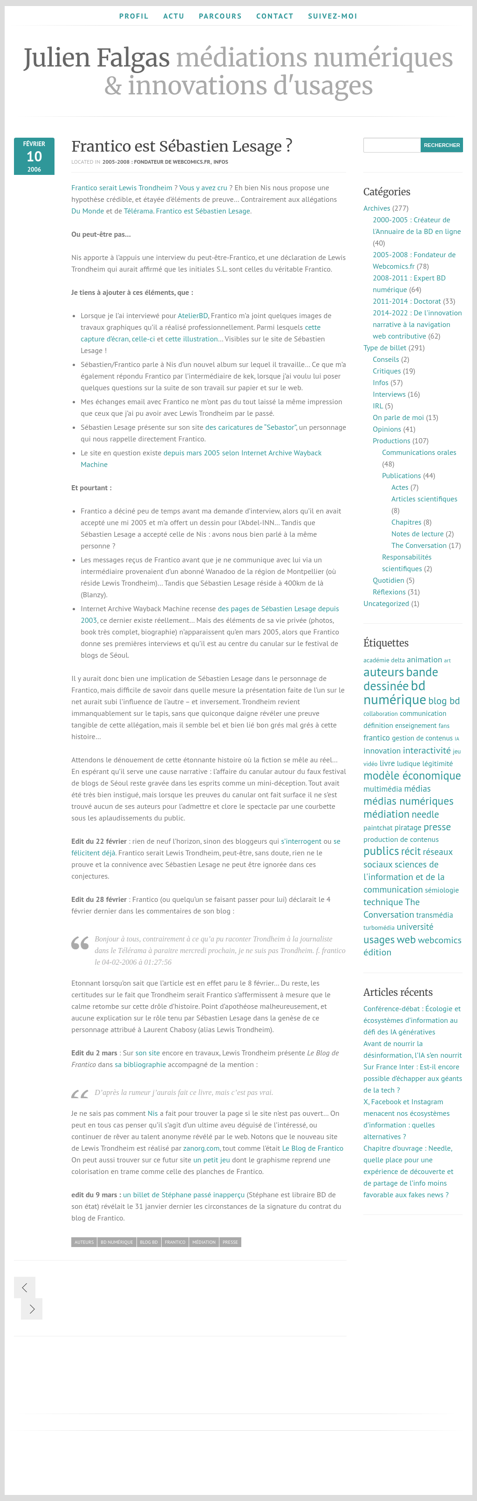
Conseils (386, 359)
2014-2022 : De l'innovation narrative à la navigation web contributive (417, 324)
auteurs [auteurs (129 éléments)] (383, 671)
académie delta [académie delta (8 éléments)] (384, 660)
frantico (175, 1242)
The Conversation (419, 545)
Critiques (387, 370)
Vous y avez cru (203, 187)
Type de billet (384, 347)
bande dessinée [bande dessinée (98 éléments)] (400, 679)
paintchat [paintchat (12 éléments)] (377, 827)
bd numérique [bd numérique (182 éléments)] (394, 692)
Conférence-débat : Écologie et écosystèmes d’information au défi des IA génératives (412, 1020)
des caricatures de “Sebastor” (250, 427)
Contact (275, 15)
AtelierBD (193, 315)
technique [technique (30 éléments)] (383, 902)
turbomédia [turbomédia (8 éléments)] (379, 927)
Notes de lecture (417, 533)
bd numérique (117, 1242)
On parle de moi (398, 417)
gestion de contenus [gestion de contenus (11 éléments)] (422, 738)
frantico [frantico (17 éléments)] (376, 737)
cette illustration (191, 338)
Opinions (387, 429)
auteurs (84, 1242)
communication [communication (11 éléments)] (423, 713)
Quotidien (388, 580)
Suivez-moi (333, 15)
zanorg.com (201, 1148)
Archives (376, 208)
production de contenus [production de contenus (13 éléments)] (401, 839)
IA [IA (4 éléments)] (457, 738)
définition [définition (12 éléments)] (378, 725)
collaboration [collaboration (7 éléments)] (380, 714)
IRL (378, 405)
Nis (153, 1113)
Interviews (389, 394)
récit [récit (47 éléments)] (411, 851)
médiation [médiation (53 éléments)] (386, 814)
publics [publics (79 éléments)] (381, 850)
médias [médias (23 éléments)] (417, 788)
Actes (399, 487)
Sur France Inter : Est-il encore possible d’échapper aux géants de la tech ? (412, 1078)
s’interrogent (301, 841)
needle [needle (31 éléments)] (425, 814)
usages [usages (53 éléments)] (379, 939)
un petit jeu (211, 1159)
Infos (220, 161)
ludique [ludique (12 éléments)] (408, 763)
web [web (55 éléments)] (406, 939)
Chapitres (406, 522)
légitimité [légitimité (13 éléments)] (437, 763)
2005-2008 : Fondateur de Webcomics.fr (156, 161)
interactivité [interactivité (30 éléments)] (427, 750)
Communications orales (419, 452)
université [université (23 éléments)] (415, 926)
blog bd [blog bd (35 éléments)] (444, 700)
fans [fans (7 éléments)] (444, 726)
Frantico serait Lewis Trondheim (121, 187)
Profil (134, 15)
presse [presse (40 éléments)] (437, 826)
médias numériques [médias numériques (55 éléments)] (408, 800)
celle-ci (143, 338)
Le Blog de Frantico (313, 1148)
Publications (401, 475)
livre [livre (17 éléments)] (387, 763)
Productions (391, 440)
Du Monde (87, 210)
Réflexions (389, 591)
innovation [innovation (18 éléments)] (382, 750)
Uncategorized (386, 603)
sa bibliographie (140, 1064)
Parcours (220, 15)
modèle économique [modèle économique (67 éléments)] (412, 775)
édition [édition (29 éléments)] (377, 952)
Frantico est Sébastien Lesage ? (182, 146)
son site (148, 1052)
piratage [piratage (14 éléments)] (408, 827)
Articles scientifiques (424, 498)
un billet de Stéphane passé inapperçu (184, 1194)
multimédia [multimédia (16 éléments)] (382, 789)
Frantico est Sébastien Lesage (203, 210)
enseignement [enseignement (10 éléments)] (415, 725)
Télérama (138, 210)
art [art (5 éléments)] (447, 660)
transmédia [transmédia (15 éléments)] (434, 915)
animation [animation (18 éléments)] (425, 659)
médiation (204, 1242)
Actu (173, 15)
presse (230, 1242)
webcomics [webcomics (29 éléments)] (440, 940)
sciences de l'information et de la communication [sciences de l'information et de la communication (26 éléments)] (403, 876)
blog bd (149, 1242)
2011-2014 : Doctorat (407, 301)
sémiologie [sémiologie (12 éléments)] (442, 889)
